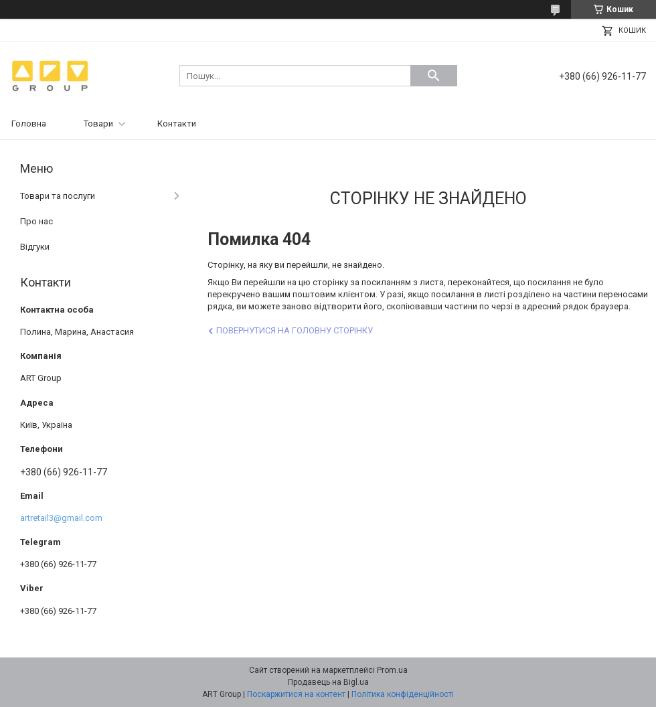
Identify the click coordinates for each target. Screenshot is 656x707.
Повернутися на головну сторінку (294, 330)
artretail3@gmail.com (61, 518)
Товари (98, 124)
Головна (28, 124)
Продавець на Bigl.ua (328, 682)
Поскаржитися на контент (296, 694)
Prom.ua (392, 670)
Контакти (176, 124)
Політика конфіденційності (402, 694)
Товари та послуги (57, 196)
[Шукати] (433, 75)
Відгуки (35, 247)
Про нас (36, 221)
